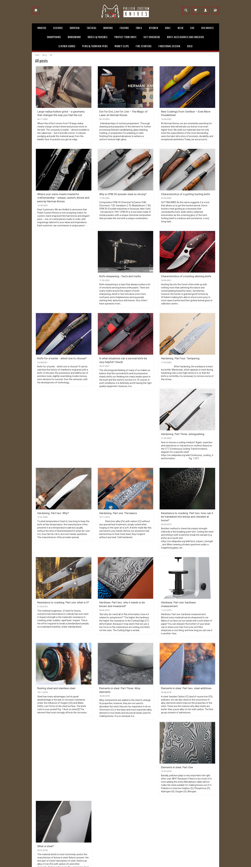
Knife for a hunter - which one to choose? (60, 355)
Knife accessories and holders (185, 37)
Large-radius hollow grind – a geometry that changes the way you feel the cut (60, 113)
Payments (85, 815)
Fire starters (144, 46)
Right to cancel (87, 820)
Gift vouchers (134, 820)
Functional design (169, 46)
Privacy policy (86, 825)
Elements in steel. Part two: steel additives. (184, 674)
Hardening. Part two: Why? (51, 508)
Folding (124, 28)
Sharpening (54, 37)
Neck (180, 28)
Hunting (108, 28)
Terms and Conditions (91, 805)
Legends (58, 28)
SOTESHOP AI (213, 864)
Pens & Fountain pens (95, 46)
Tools (139, 28)
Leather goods (66, 46)
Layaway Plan (135, 825)
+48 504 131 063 (42, 828)
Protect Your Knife (125, 37)
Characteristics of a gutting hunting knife (182, 192)
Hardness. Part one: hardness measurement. (185, 593)
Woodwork (74, 37)
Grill (168, 28)
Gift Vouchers (152, 37)
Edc (192, 28)
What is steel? (107, 752)
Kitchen (153, 28)
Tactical (92, 28)
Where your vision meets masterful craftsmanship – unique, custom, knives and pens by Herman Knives (60, 195)
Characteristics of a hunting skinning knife (183, 273)
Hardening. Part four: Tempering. (178, 355)
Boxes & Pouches (98, 37)
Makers (41, 28)
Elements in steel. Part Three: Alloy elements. (123, 674)
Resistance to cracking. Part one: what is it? (60, 593)
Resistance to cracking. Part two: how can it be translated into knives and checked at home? (186, 510)
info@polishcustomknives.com (49, 834)
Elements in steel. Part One (52, 752)
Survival (75, 28)
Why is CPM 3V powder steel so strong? (121, 192)
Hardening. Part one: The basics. (116, 508)
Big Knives (207, 28)
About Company (136, 805)
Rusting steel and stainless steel (54, 674)
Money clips (122, 46)
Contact (132, 810)
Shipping (84, 810)
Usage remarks (135, 815)
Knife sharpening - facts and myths (118, 273)
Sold (189, 46)
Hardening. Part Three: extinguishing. (180, 430)
